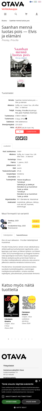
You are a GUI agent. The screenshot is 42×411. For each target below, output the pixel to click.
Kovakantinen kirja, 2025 (17, 226)
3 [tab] (15, 339)
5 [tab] (22, 339)
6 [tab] (25, 339)
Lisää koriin (31, 131)
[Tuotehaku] (15, 14)
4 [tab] (18, 339)
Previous (1, 316)
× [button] (39, 381)
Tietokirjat (21, 182)
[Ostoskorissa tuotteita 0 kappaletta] (26, 14)
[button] (21, 407)
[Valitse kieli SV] (35, 2)
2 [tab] (12, 339)
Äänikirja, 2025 (13, 221)
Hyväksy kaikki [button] (11, 402)
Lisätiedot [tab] (7, 146)
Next (39, 316)
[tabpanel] (11, 312)
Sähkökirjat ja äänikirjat (25, 184)
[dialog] (21, 394)
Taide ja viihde (22, 189)
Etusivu (4, 21)
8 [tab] (32, 339)
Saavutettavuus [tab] (22, 235)
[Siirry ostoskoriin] (26, 14)
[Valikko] (5, 14)
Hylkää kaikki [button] (31, 402)
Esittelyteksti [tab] (8, 235)
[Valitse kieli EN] (39, 2)
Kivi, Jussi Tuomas (22, 113)
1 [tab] (8, 339)
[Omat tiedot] (36, 14)
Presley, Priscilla (21, 110)
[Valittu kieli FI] (31, 2)
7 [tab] (28, 339)
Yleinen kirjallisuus (24, 180)
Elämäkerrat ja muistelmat (27, 187)
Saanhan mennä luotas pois (19, 21)
